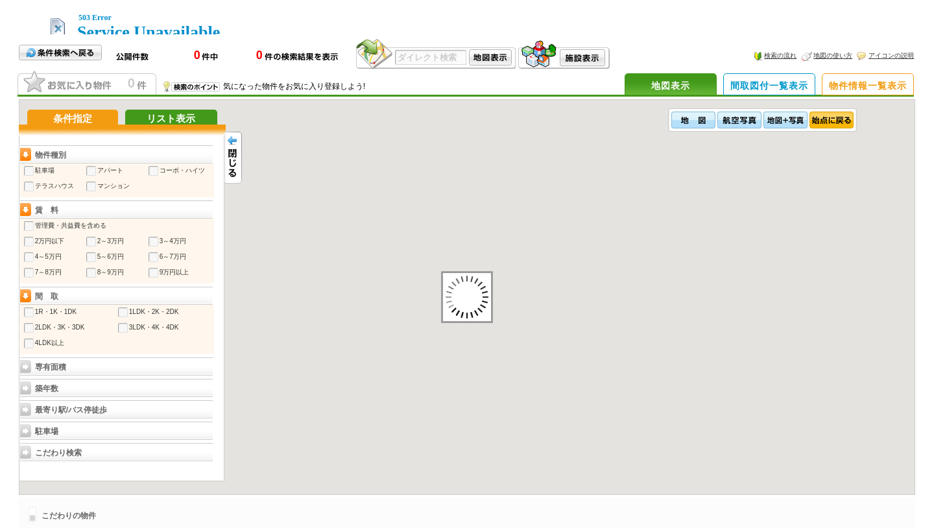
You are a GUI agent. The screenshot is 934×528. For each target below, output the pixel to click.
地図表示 (670, 85)
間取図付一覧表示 (769, 85)
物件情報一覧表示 (868, 85)
